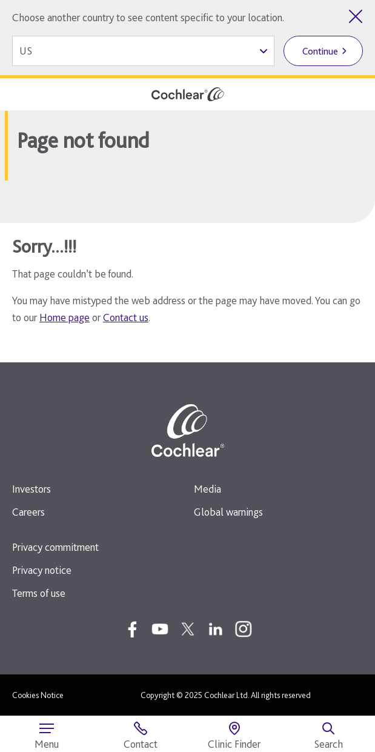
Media (207, 488)
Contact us (125, 317)
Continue (320, 51)
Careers (28, 511)
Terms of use (38, 593)
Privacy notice (41, 570)
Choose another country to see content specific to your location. (148, 17)
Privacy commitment (55, 547)
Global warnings (228, 511)
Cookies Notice (38, 695)
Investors (31, 488)
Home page (64, 317)
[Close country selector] (355, 16)
